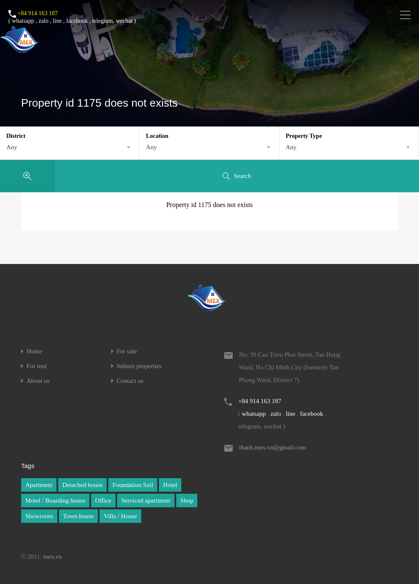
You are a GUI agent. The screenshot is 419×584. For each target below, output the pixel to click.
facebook (77, 21)
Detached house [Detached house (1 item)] (82, 485)
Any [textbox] (11, 147)
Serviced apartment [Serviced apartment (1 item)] (145, 500)
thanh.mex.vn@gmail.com (272, 447)
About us (38, 381)
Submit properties (139, 366)
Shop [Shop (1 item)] (186, 500)
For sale (127, 351)
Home (34, 351)
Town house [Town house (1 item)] (78, 516)
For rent (37, 366)
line (57, 21)
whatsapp (23, 21)
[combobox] (69, 147)
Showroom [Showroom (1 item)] (39, 516)
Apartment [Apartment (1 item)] (38, 485)
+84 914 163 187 (38, 13)
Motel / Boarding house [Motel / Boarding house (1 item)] (55, 500)
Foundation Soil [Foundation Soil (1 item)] (133, 485)
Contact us (130, 381)
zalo (43, 21)
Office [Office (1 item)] (103, 500)
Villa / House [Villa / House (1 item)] (120, 516)
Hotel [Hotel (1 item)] (170, 485)
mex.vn (52, 556)
